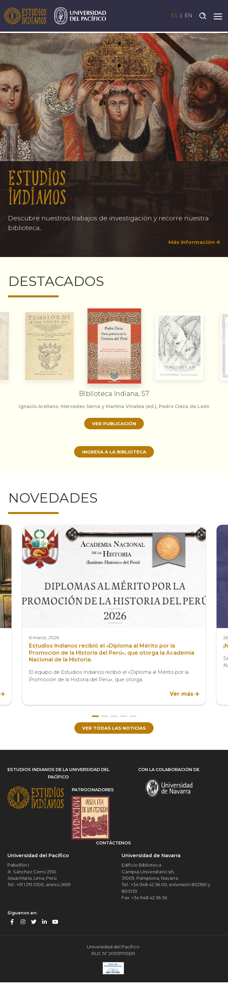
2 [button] (104, 717)
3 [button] (114, 717)
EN (188, 16)
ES (172, 16)
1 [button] (95, 717)
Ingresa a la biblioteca (114, 452)
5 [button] (133, 717)
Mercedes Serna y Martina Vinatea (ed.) (108, 406)
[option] (114, 142)
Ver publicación (114, 424)
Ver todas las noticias (114, 729)
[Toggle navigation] (218, 16)
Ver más (181, 695)
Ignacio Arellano (35, 406)
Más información (190, 242)
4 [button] (123, 717)
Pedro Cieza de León (187, 406)
